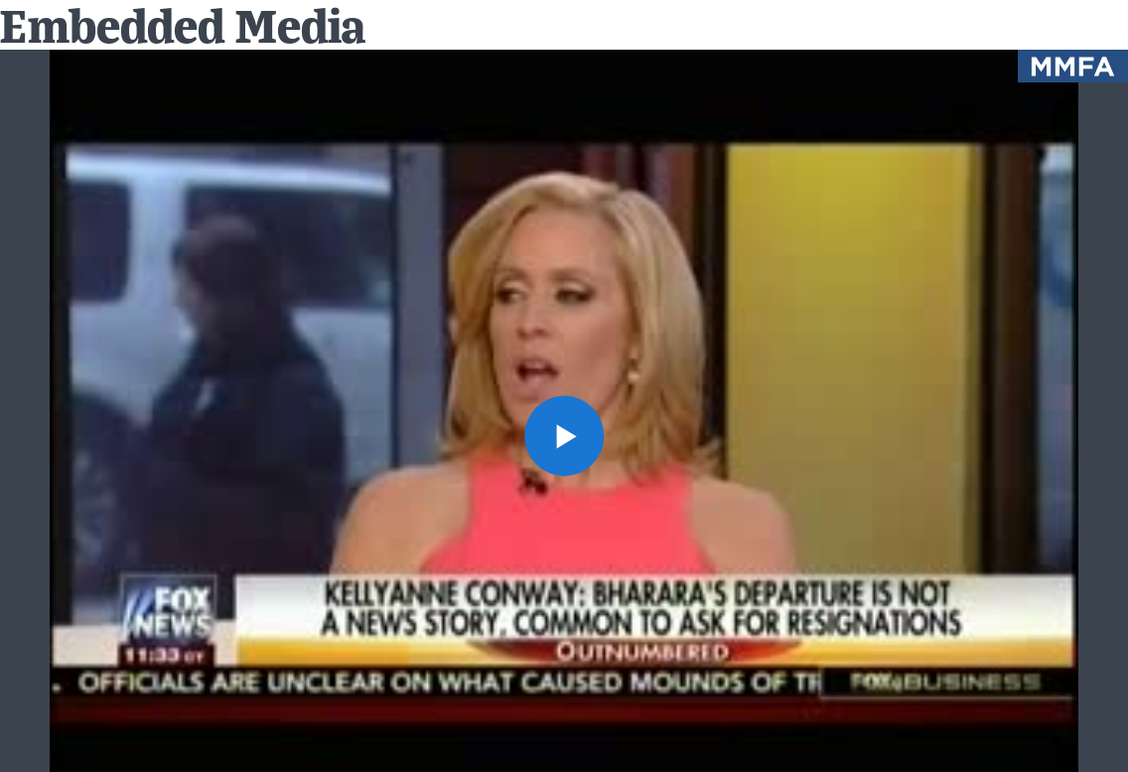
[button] (564, 436)
